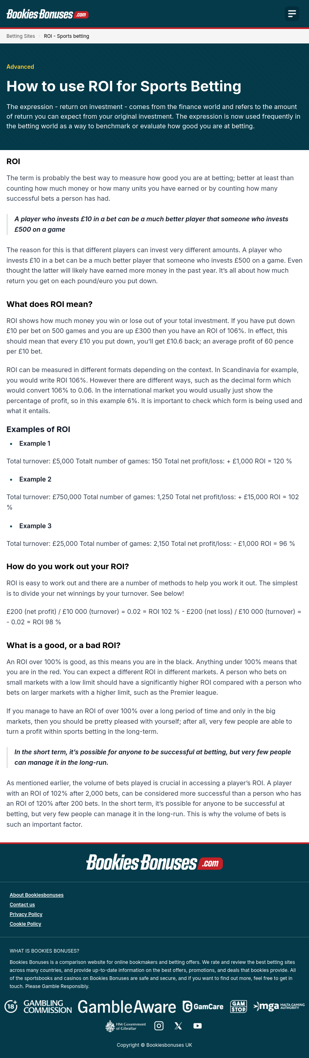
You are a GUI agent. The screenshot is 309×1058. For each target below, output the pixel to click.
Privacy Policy (26, 914)
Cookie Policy (25, 924)
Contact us (22, 905)
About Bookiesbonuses (37, 895)
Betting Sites (20, 36)
